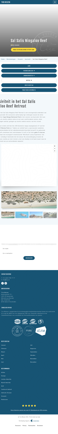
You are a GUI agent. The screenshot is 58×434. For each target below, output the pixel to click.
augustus (33, 348)
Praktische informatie (29, 90)
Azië (2, 386)
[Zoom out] (54, 148)
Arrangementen (29, 75)
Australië (28, 59)
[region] (29, 165)
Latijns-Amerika (6, 379)
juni (2, 362)
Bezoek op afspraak (7, 298)
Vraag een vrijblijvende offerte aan (23, 49)
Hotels (29, 80)
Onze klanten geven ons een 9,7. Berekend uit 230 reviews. (29, 410)
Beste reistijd (29, 85)
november (33, 358)
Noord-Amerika (6, 382)
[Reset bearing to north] (54, 151)
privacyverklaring (13, 244)
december (33, 362)
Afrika (3, 372)
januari (3, 345)
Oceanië (20, 59)
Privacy (24, 425)
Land (29, 66)
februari (3, 348)
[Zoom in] (54, 146)
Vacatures (18, 425)
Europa (3, 376)
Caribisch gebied (6, 389)
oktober (32, 355)
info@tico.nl (6, 280)
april (2, 355)
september (33, 352)
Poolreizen (4, 399)
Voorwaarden (31, 425)
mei (2, 358)
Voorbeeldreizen (29, 70)
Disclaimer (40, 425)
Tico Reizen (5, 2)
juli (31, 345)
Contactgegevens (6, 274)
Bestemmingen (11, 59)
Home (3, 59)
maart (3, 352)
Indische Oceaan (6, 392)
